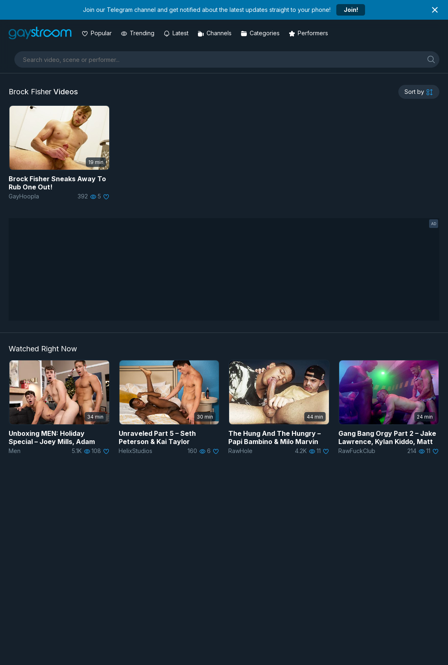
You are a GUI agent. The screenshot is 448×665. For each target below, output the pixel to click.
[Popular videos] (97, 33)
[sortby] (418, 92)
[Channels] (215, 33)
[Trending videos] (138, 33)
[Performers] (309, 33)
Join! (351, 9)
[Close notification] (435, 10)
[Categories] (261, 33)
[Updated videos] (177, 33)
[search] (431, 59)
